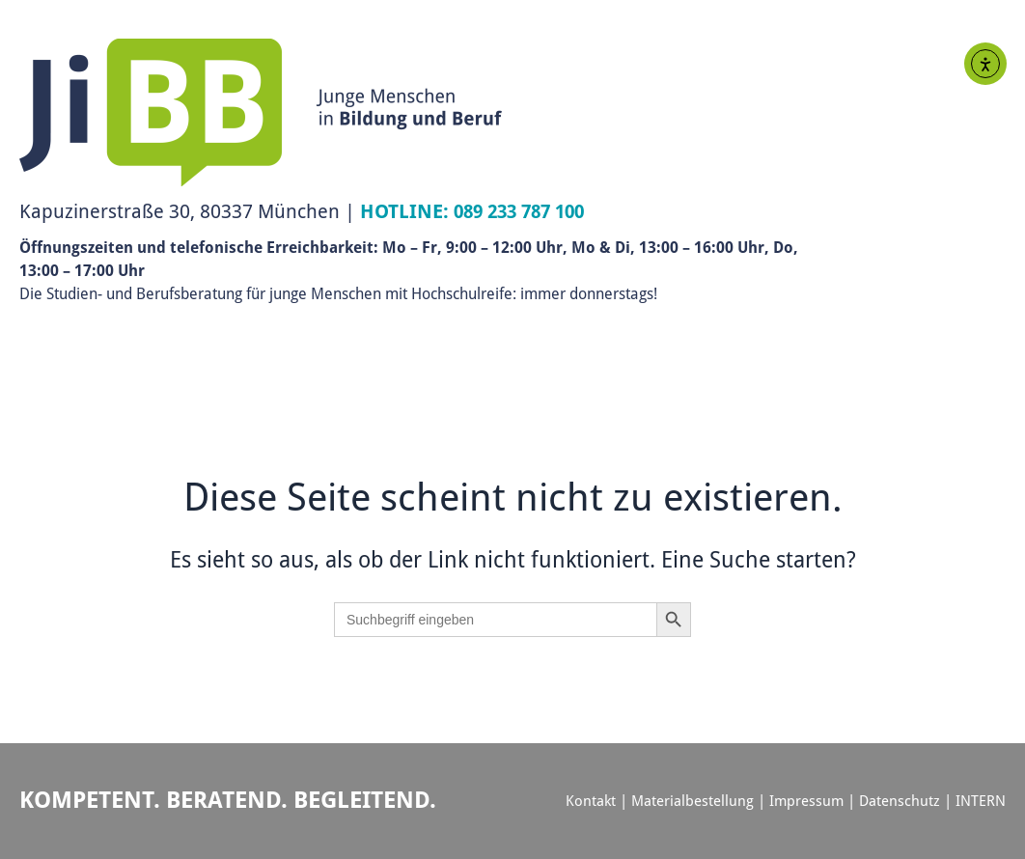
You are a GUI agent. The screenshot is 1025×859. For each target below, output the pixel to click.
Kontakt (591, 801)
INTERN (981, 801)
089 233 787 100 (525, 211)
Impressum (806, 801)
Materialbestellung (692, 801)
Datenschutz (899, 801)
